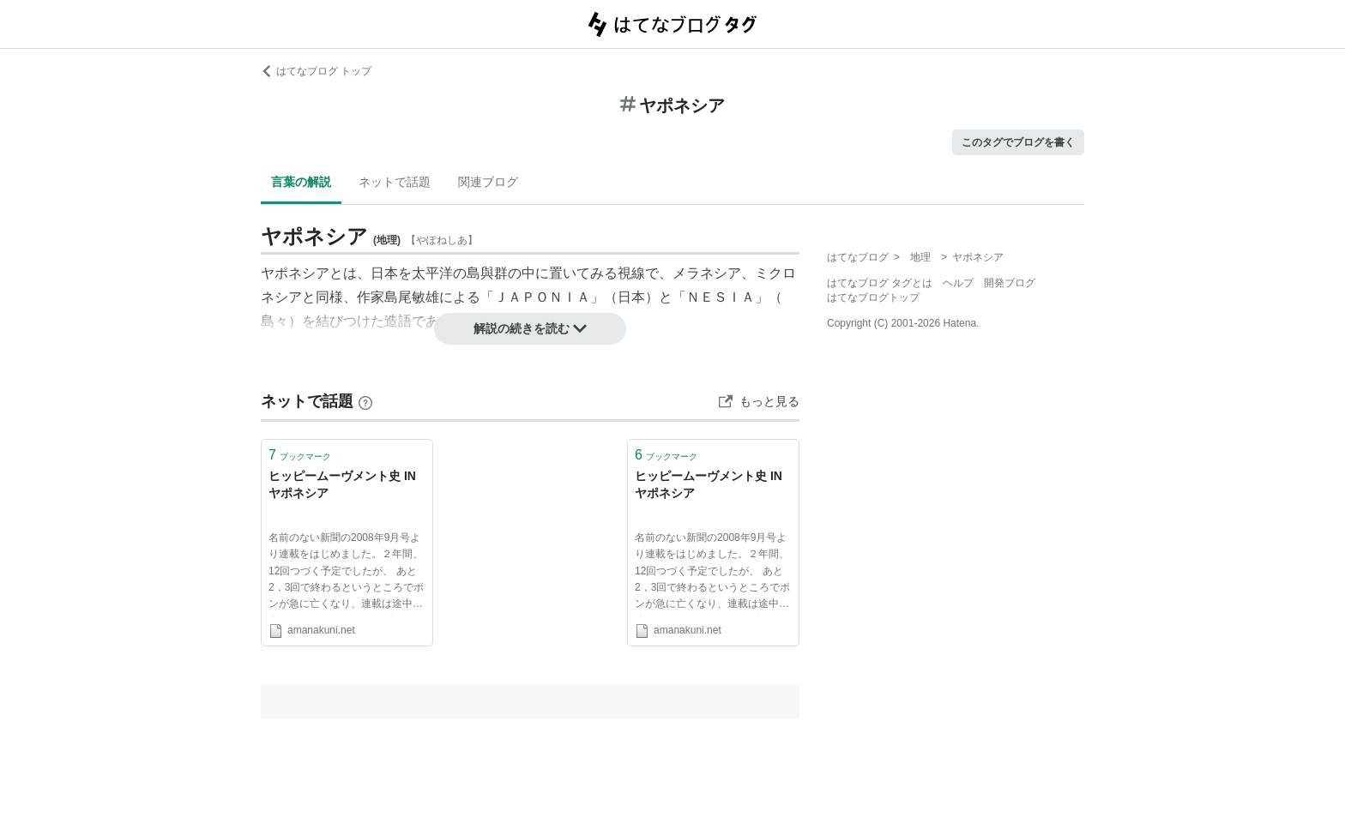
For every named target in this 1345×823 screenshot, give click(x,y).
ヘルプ (958, 283)
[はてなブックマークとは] (365, 401)
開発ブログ (1009, 283)
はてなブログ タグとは (879, 283)
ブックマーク (299, 455)
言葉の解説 (301, 182)
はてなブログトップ (873, 297)
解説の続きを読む (530, 328)
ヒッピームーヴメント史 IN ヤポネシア (342, 484)
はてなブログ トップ (316, 71)
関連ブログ (488, 182)
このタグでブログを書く (1018, 142)
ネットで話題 (395, 182)
